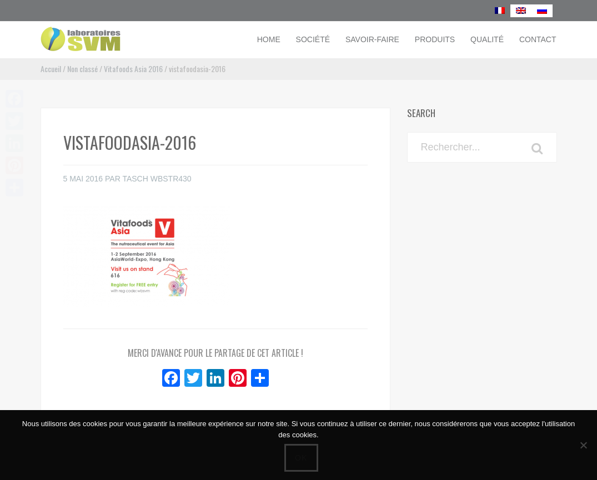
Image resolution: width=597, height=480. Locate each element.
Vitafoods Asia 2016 (133, 68)
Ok (301, 457)
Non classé (82, 68)
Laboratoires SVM (115, 39)
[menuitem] (499, 10)
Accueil (51, 68)
